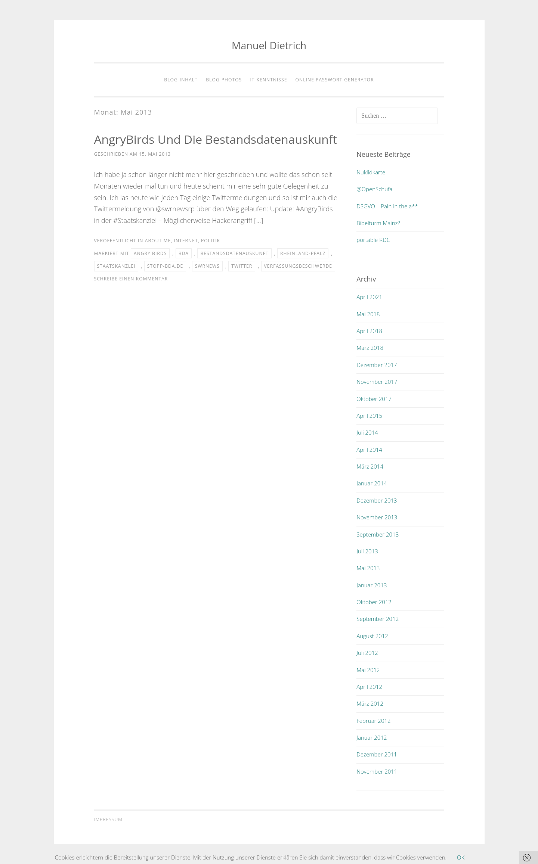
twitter (241, 266)
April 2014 (369, 449)
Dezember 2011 (376, 754)
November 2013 (376, 517)
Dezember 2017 (376, 365)
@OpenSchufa (374, 189)
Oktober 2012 (374, 602)
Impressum (108, 819)
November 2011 (376, 771)
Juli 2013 (367, 551)
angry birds (150, 253)
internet (186, 240)
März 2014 (369, 466)
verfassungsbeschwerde (298, 266)
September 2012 (377, 618)
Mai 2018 (368, 314)
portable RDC (373, 239)
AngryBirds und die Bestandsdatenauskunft (216, 139)
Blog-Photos (224, 80)
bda (184, 253)
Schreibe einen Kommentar (131, 279)
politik (210, 240)
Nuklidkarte (370, 172)
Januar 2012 (371, 737)
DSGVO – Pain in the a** (387, 206)
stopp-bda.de (165, 266)
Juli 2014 (367, 432)
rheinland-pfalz (302, 253)
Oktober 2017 (374, 399)
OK (460, 857)
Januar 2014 (371, 483)
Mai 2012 (368, 670)
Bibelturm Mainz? (378, 223)
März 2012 (369, 703)
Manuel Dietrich (269, 45)
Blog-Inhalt (181, 80)
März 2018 (369, 347)
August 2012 (372, 636)
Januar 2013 (371, 585)
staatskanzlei (116, 266)
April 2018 (369, 331)
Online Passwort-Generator (335, 80)
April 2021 (369, 297)
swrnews (207, 266)
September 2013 (377, 534)
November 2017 (376, 381)
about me (158, 240)
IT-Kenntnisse (268, 80)
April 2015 (369, 415)
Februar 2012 (373, 720)
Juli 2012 (367, 652)
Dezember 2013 (376, 500)
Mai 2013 (368, 568)
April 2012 (369, 686)
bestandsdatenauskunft (234, 253)
